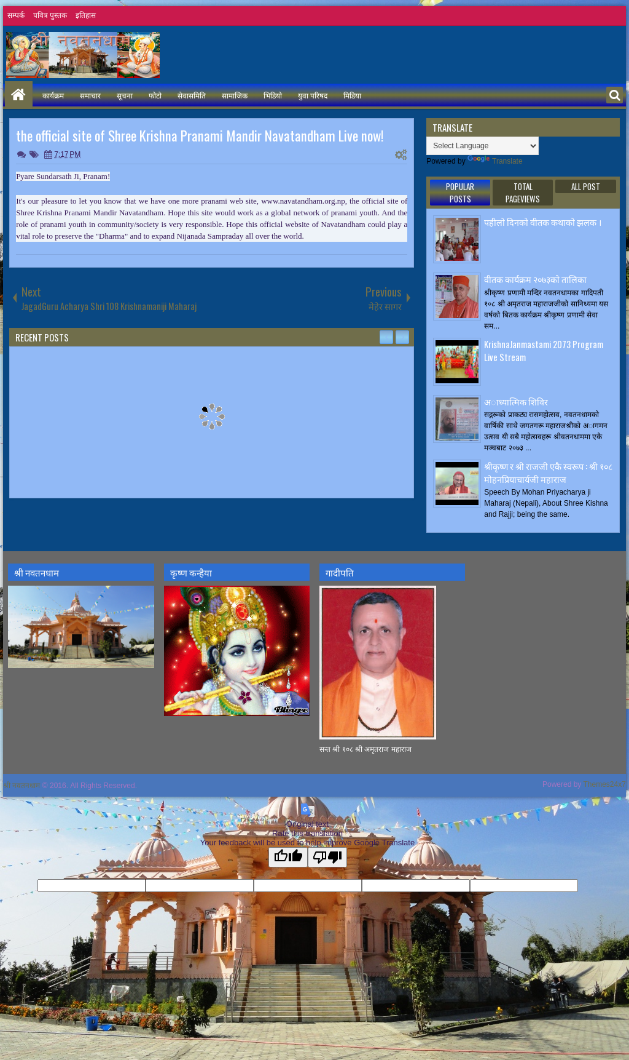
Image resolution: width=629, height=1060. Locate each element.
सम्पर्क (16, 15)
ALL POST (585, 186)
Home (19, 95)
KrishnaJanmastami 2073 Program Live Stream (543, 351)
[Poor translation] (327, 857)
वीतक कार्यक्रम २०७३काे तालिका (535, 279)
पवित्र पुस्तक (50, 15)
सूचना (125, 95)
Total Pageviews (523, 192)
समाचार (90, 95)
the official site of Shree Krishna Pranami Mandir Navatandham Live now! (200, 135)
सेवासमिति (192, 95)
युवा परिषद (312, 95)
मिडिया (352, 95)
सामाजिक (235, 95)
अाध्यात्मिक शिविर (516, 401)
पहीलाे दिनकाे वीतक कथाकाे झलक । (542, 221)
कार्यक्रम (53, 95)
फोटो (155, 95)
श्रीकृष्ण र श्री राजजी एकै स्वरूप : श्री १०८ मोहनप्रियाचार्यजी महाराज (548, 472)
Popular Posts (460, 192)
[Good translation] (288, 857)
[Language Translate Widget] (482, 146)
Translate (495, 161)
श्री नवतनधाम (21, 785)
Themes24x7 (605, 784)
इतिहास (86, 15)
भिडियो (273, 95)
